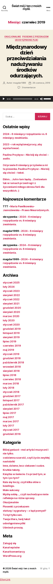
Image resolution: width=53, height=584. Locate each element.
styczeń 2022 (11, 299)
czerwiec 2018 (12, 379)
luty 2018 (8, 387)
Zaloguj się (9, 543)
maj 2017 (8, 417)
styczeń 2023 (11, 290)
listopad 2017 (11, 400)
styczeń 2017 (11, 429)
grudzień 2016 (12, 434)
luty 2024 (9, 286)
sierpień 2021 (11, 303)
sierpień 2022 (11, 295)
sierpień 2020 (11, 312)
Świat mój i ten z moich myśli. (26, 7)
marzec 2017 (11, 421)
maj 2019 (8, 349)
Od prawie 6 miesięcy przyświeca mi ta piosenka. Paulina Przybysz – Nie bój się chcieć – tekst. (26, 169)
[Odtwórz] (3, 98)
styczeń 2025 (11, 282)
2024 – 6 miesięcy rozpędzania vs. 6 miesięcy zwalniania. (22, 220)
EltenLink (5, 579)
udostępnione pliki (26, 40)
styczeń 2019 (11, 354)
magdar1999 (19, 82)
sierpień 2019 (11, 337)
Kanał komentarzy (14, 551)
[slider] (22, 99)
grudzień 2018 (12, 358)
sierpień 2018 (11, 370)
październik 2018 (13, 362)
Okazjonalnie (12, 36)
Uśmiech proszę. (13, 527)
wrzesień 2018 (12, 366)
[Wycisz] (41, 98)
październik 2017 (13, 404)
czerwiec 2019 (12, 345)
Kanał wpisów (11, 547)
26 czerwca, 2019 (41, 82)
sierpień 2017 (11, 408)
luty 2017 (8, 425)
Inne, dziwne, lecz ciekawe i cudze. (24, 465)
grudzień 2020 (12, 307)
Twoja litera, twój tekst (16, 519)
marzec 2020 (11, 316)
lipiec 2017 (9, 412)
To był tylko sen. (12, 514)
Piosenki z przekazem (35, 36)
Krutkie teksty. (11, 469)
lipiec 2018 (9, 375)
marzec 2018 (11, 383)
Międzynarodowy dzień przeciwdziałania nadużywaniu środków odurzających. (26, 61)
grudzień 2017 (11, 396)
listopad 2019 (11, 333)
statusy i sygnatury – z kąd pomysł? (24, 510)
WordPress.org (12, 555)
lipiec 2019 (9, 341)
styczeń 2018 (11, 391)
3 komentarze (28, 87)
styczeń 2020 (11, 324)
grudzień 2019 (12, 328)
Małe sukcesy (11, 490)
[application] (26, 99)
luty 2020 (9, 320)
